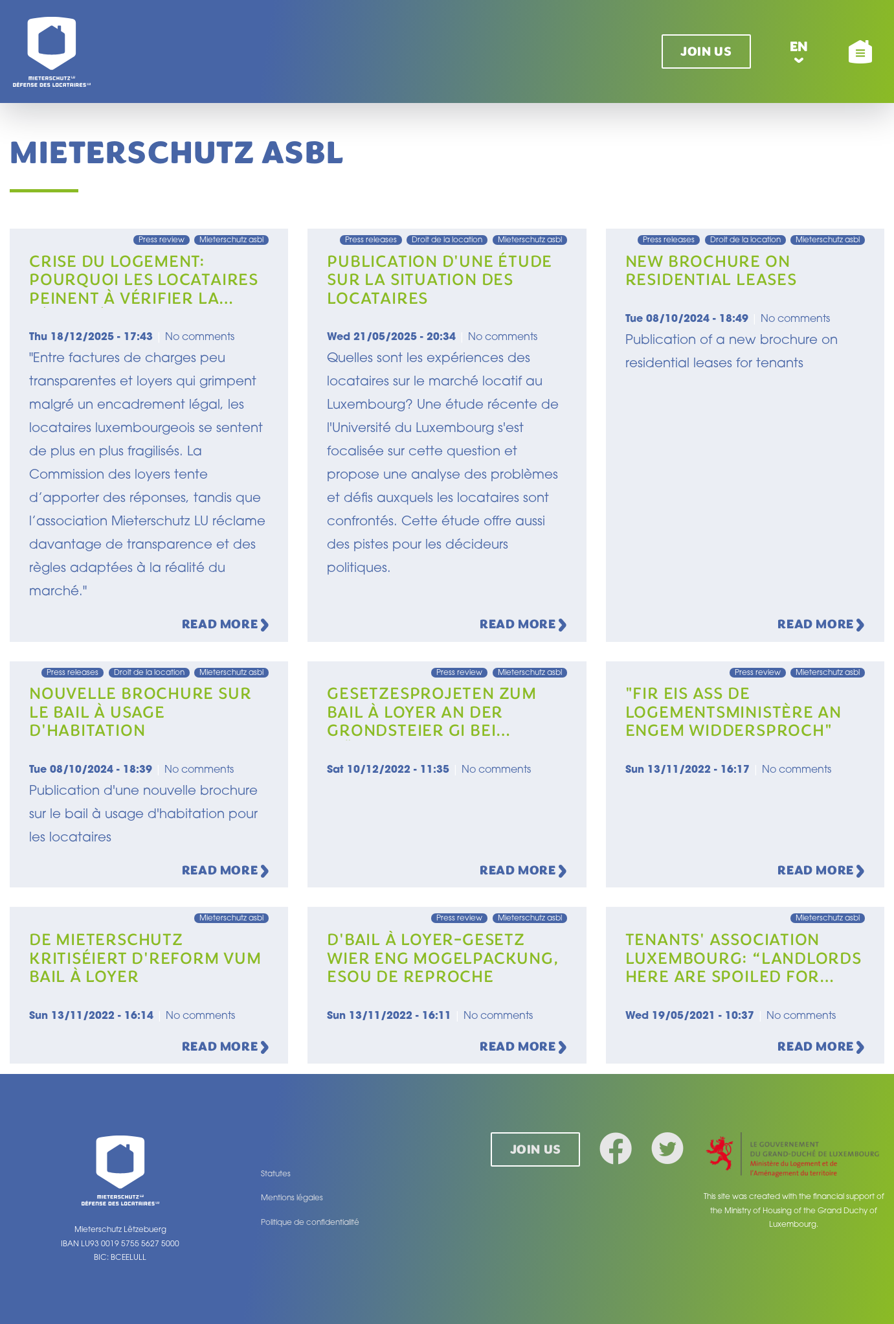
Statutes (276, 1174)
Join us (706, 51)
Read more (225, 625)
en (799, 46)
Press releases (371, 240)
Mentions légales (292, 1198)
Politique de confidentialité (310, 1223)
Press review (161, 240)
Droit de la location (447, 240)
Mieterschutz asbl (231, 240)
